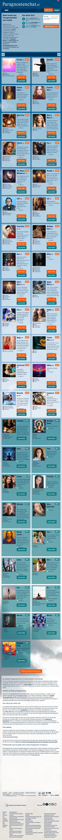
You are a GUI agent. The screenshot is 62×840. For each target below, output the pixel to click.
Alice (51, 559)
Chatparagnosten (48, 823)
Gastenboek (5, 820)
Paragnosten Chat (13, 818)
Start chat (21, 77)
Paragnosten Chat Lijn (49, 819)
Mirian (50, 615)
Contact (10, 792)
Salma (50, 310)
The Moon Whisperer (22, 172)
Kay (19, 587)
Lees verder (21, 81)
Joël (19, 198)
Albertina (20, 116)
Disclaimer (5, 792)
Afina (50, 254)
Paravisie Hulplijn (29, 813)
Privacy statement (6, 794)
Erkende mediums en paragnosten (32, 828)
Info (3, 822)
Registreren (48, 10)
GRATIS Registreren (51, 26)
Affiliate (4, 826)
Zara (50, 532)
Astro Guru (21, 283)
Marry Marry (50, 116)
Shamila (50, 60)
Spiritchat (27, 815)
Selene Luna (20, 88)
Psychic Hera (50, 88)
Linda (20, 559)
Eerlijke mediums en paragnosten (16, 816)
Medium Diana (50, 422)
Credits (4, 818)
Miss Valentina (52, 505)
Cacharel (50, 393)
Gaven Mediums (28, 829)
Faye (50, 448)
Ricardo (20, 394)
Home (4, 813)
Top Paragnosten (29, 831)
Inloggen (56, 10)
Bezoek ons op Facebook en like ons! (15, 805)
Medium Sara (50, 227)
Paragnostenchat (35, 755)
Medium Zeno (20, 644)
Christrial (20, 366)
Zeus (21, 449)
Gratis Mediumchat (48, 818)
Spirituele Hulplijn (29, 820)
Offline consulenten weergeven (31, 671)
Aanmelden (5, 825)
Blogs (4, 823)
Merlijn (21, 615)
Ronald (50, 170)
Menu (6, 10)
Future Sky (50, 338)
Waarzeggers (28, 819)
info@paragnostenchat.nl (11, 795)
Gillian (50, 365)
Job (49, 198)
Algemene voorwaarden (30, 792)
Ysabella (20, 422)
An (50, 587)
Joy (49, 143)
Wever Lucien (20, 533)
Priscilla (50, 477)
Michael (20, 505)
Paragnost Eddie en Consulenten (16, 835)
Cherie (20, 143)
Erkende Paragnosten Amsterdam (51, 816)
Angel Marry (50, 283)
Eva (19, 309)
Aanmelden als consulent (18, 792)
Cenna (20, 476)
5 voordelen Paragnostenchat (50, 831)
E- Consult (5, 819)
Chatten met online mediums (15, 831)
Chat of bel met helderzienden (15, 837)
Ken (19, 254)
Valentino (20, 227)
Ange (20, 337)
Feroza (20, 59)
